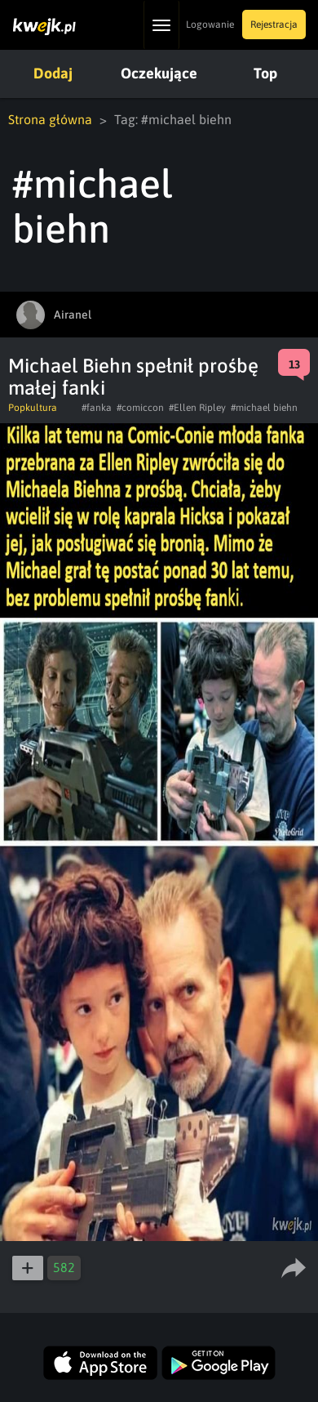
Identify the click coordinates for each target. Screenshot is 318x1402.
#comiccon (140, 407)
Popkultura (32, 407)
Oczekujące (159, 73)
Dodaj (53, 73)
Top (265, 73)
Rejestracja (274, 24)
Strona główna (50, 119)
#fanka (97, 407)
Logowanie (210, 24)
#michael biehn (264, 407)
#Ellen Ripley (197, 407)
